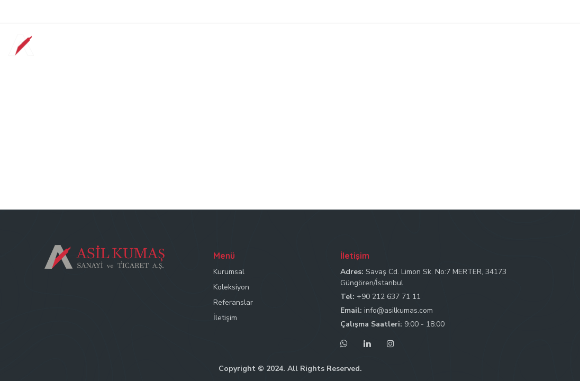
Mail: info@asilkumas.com (458, 12)
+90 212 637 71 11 (389, 297)
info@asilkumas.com (398, 310)
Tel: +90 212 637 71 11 (368, 12)
